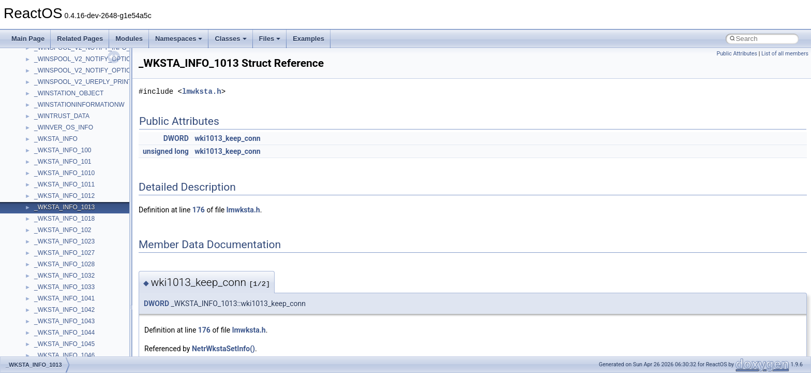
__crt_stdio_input (57, 265)
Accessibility (51, 300)
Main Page (27, 38)
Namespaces (179, 38)
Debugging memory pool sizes (59, 94)
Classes (230, 38)
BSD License (35, 174)
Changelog (33, 49)
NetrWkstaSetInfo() (223, 349)
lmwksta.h (201, 91)
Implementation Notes (48, 163)
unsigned (158, 151)
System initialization (45, 129)
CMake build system (45, 72)
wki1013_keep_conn (227, 138)
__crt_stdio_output (59, 277)
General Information (45, 186)
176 (198, 210)
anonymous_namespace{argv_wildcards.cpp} (96, 322)
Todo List (30, 197)
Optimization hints (42, 151)
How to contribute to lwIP (52, 60)
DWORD (176, 138)
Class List (39, 254)
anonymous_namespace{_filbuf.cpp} (84, 311)
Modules (129, 38)
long (181, 151)
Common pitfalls (40, 83)
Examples (308, 38)
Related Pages (80, 38)
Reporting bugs (38, 106)
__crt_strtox (50, 288)
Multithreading (37, 140)
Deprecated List (39, 208)
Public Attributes (736, 53)
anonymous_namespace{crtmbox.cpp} (87, 345)
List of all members (784, 53)
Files (270, 38)
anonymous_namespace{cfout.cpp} (82, 334)
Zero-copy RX (37, 117)
